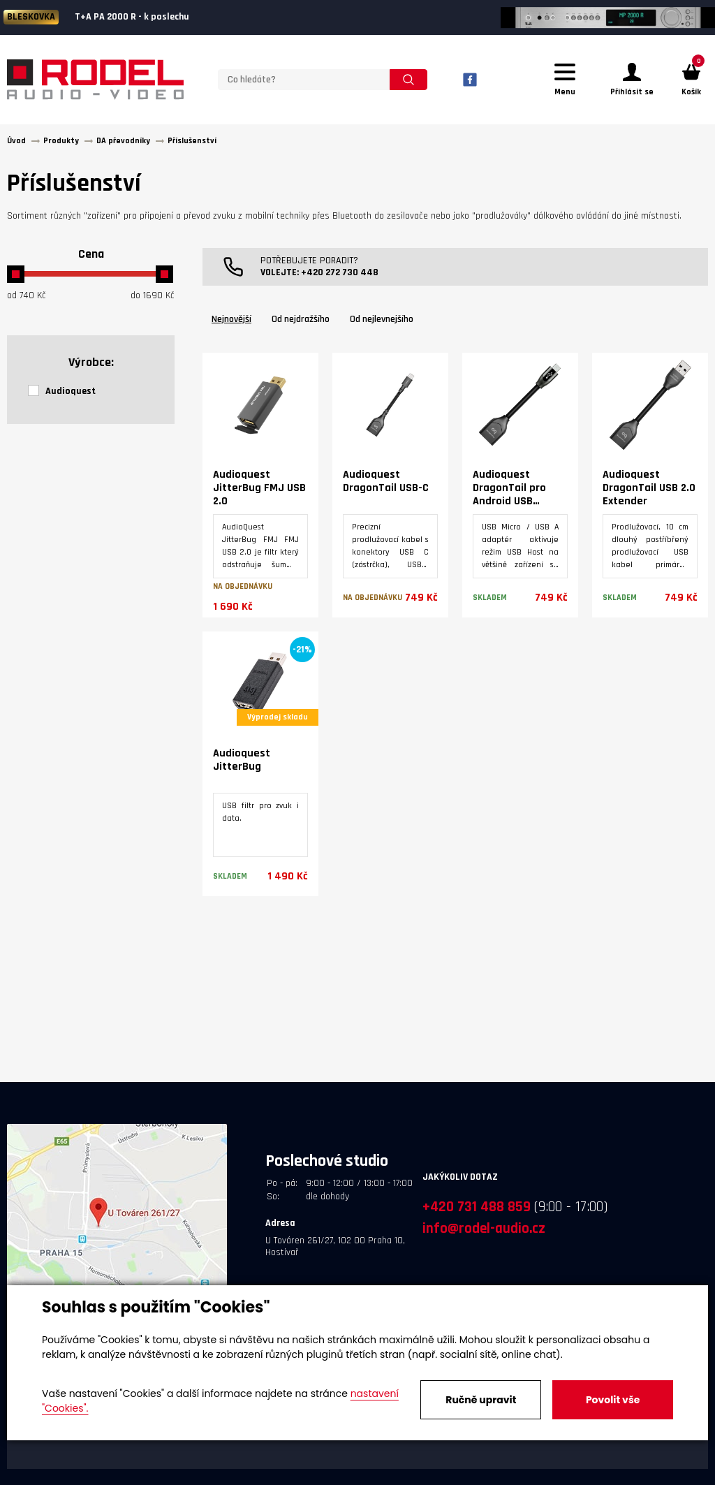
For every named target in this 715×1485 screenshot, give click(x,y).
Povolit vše (613, 1400)
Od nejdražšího (301, 319)
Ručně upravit (480, 1400)
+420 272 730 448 (339, 272)
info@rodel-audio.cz (483, 1228)
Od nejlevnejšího (381, 319)
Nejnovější (231, 319)
